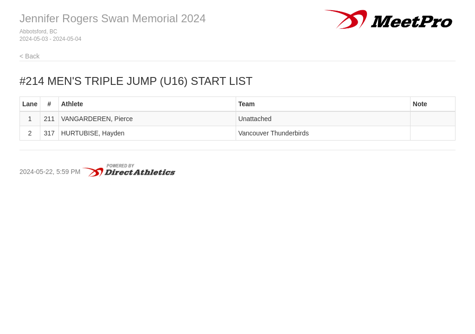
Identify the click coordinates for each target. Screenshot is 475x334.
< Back (29, 56)
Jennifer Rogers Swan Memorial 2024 (112, 18)
